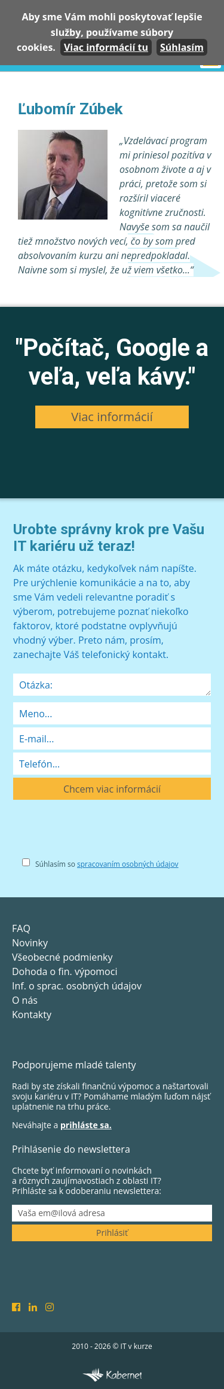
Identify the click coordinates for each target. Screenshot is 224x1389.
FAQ (21, 928)
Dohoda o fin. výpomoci (64, 971)
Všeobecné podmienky (62, 957)
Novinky (30, 942)
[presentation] (104, 832)
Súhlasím (182, 47)
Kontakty (31, 1014)
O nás (25, 1000)
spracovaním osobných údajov (128, 864)
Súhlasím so (107, 864)
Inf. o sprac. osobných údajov (77, 985)
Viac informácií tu (106, 47)
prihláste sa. (86, 1125)
